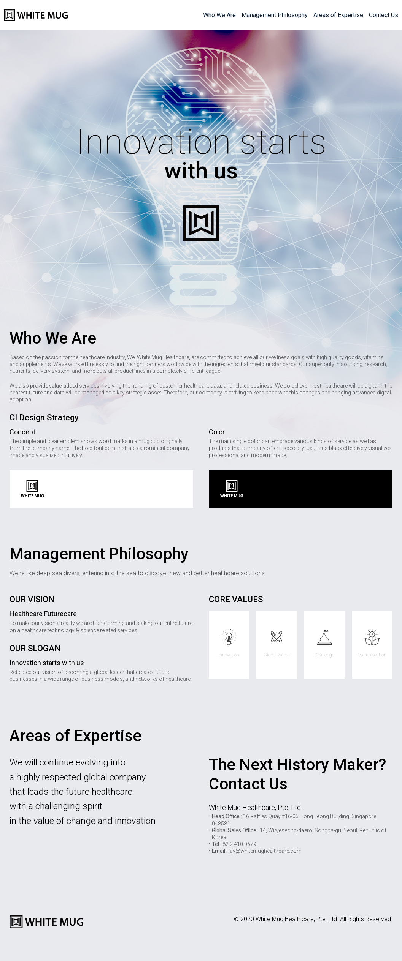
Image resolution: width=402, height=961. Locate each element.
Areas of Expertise (338, 15)
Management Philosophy (275, 15)
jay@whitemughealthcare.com (265, 851)
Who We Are (219, 15)
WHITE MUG (36, 15)
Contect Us (383, 15)
